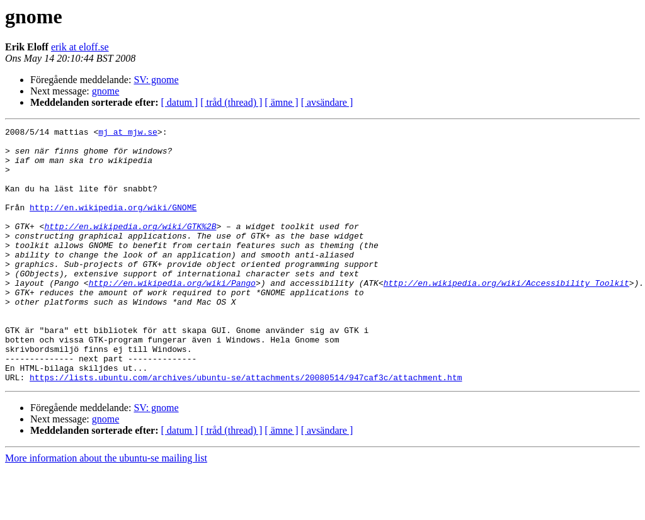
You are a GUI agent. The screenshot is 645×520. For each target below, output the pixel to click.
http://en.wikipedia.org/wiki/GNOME (113, 224)
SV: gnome (156, 79)
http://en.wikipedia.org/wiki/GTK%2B (130, 246)
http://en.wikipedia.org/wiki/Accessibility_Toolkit (506, 314)
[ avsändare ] (327, 102)
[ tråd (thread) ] (231, 102)
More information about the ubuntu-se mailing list (106, 509)
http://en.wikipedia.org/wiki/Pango (172, 314)
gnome (106, 91)
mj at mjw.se (127, 133)
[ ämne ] (281, 102)
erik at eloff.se (80, 47)
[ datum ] (179, 102)
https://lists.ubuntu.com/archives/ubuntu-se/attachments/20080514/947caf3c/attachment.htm (246, 428)
